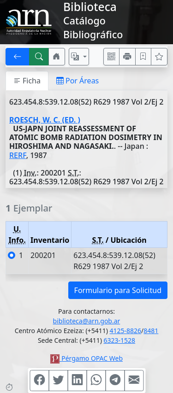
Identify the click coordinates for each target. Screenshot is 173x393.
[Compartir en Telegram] (115, 380)
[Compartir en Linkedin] (77, 380)
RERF (17, 155)
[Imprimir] (127, 56)
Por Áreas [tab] (77, 81)
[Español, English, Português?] (79, 56)
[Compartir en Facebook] (39, 380)
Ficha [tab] (27, 81)
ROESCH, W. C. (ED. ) (44, 120)
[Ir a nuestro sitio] (56, 56)
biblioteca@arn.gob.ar (86, 321)
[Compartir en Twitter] (58, 380)
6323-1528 (120, 340)
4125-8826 (126, 330)
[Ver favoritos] (159, 56)
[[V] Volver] (18, 56)
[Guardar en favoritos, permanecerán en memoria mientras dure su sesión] (143, 56)
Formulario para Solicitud (117, 290)
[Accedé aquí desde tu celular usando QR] (111, 56)
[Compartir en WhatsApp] (96, 380)
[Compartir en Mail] (133, 380)
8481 (150, 330)
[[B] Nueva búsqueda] (39, 56)
